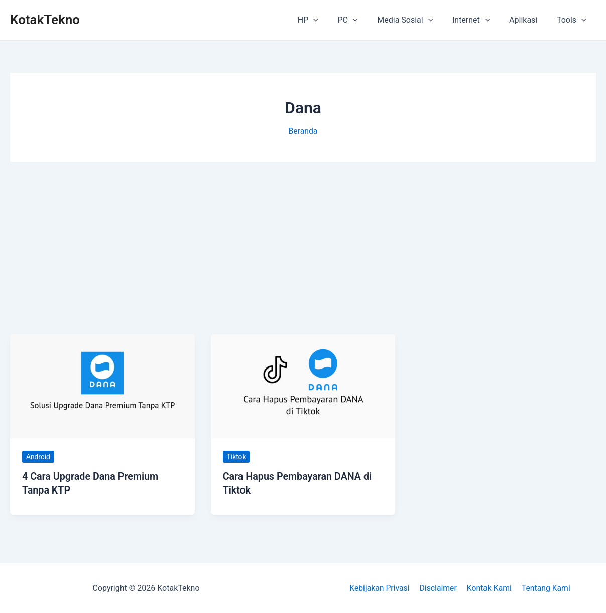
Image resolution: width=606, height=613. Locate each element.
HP (326, 20)
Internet (479, 20)
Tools (573, 20)
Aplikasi (528, 20)
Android (38, 457)
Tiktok (236, 457)
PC (362, 20)
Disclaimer (438, 587)
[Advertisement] (303, 248)
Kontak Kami (488, 587)
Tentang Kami (543, 587)
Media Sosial (417, 20)
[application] (332, 20)
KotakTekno (45, 19)
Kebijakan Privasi (381, 587)
